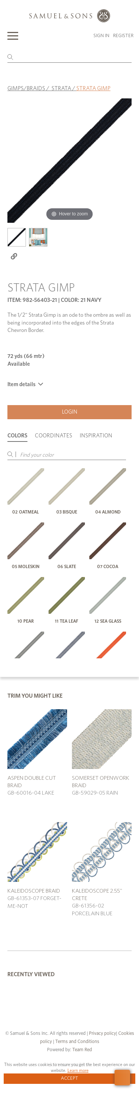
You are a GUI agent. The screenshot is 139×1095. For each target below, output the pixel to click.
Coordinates (53, 436)
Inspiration (96, 436)
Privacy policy (102, 1033)
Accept (69, 1078)
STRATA (61, 88)
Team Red (82, 1049)
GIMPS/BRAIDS (26, 88)
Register (123, 35)
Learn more (78, 1070)
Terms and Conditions (76, 1041)
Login (69, 412)
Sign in (101, 35)
